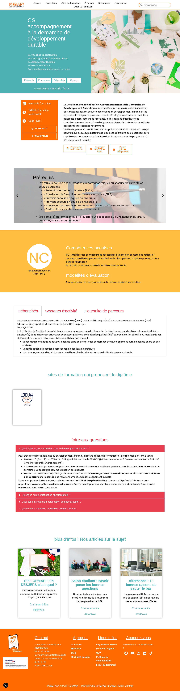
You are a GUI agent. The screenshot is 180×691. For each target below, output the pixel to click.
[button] (17, 196)
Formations (51, 3)
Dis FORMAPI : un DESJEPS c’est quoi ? (39, 583)
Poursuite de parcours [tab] (104, 311)
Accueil (37, 3)
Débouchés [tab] (28, 311)
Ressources (104, 3)
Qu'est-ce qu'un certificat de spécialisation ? (46, 495)
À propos (89, 3)
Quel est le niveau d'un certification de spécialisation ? (52, 501)
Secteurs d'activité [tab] (61, 311)
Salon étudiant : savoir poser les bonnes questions (89, 584)
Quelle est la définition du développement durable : (50, 508)
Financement (121, 3)
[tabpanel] (90, 336)
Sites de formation (70, 3)
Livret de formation (82, 7)
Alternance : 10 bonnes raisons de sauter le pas (141, 584)
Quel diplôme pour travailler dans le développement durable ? (56, 448)
